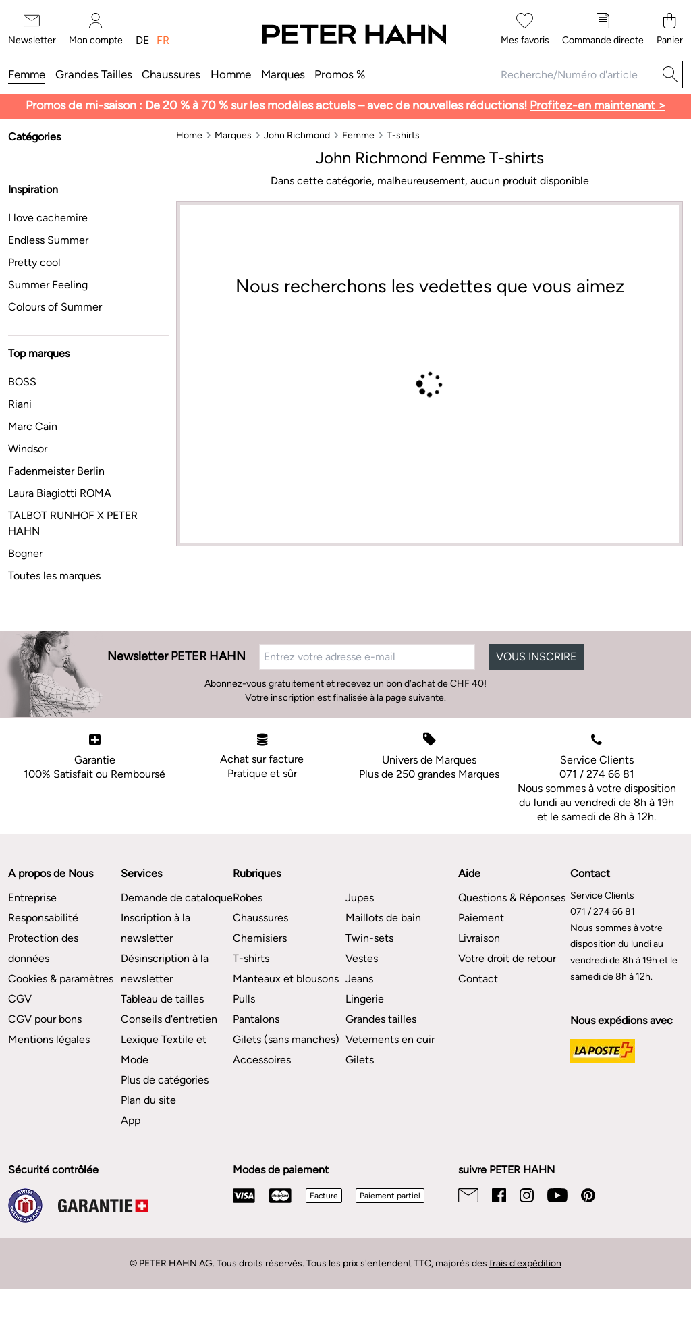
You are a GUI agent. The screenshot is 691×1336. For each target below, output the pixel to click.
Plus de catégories (165, 1079)
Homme (231, 74)
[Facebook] (499, 1195)
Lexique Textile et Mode (163, 1049)
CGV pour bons (45, 1019)
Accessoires (262, 1059)
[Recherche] (671, 74)
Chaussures (171, 74)
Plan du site (148, 1100)
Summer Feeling (48, 284)
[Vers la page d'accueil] (353, 35)
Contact (478, 978)
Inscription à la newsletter (155, 927)
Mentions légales (49, 1039)
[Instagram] (527, 1195)
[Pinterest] (588, 1195)
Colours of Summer (55, 306)
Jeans (359, 978)
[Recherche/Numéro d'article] (575, 74)
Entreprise (32, 897)
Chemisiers (260, 938)
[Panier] (670, 29)
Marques (283, 74)
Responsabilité (43, 917)
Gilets (360, 1059)
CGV (20, 998)
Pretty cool (34, 262)
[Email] (468, 1195)
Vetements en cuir (390, 1039)
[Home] (189, 135)
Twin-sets (369, 938)
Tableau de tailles (162, 998)
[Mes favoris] (525, 29)
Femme (26, 74)
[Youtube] (557, 1195)
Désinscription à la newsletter (165, 968)
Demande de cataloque (177, 897)
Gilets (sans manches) (286, 1039)
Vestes (362, 958)
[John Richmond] (297, 135)
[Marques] (233, 135)
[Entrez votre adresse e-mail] (367, 657)
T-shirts (251, 958)
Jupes (360, 897)
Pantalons (256, 1019)
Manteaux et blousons (286, 978)
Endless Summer (48, 240)
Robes (247, 897)
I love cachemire (48, 217)
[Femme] (358, 135)
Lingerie (365, 998)
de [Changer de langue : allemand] (142, 40)
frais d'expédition (525, 1263)
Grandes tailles (93, 74)
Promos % (339, 74)
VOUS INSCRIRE (536, 656)
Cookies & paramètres (60, 978)
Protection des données (43, 948)
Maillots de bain (383, 917)
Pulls (244, 998)
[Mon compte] (96, 29)
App (130, 1120)
